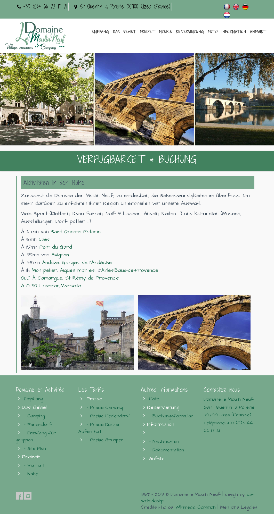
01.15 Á (29, 278)
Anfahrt (258, 32)
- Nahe (31, 474)
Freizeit (147, 32)
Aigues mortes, (77, 270)
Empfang (100, 32)
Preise (165, 32)
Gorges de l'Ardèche (87, 262)
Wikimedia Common (195, 507)
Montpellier (44, 270)
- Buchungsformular (171, 416)
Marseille (70, 285)
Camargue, (50, 278)
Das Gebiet (124, 32)
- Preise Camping (105, 407)
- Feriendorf (38, 424)
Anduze (50, 262)
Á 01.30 (30, 285)
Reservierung (190, 32)
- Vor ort (34, 465)
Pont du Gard (55, 247)
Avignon (60, 254)
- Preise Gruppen (105, 440)
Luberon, (49, 285)
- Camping (34, 416)
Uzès (44, 239)
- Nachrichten (164, 441)
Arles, (108, 270)
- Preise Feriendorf (108, 416)
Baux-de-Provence (136, 270)
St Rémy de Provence (92, 278)
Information (234, 32)
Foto (213, 32)
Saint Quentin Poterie (76, 231)
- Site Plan (35, 448)
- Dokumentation (166, 450)
